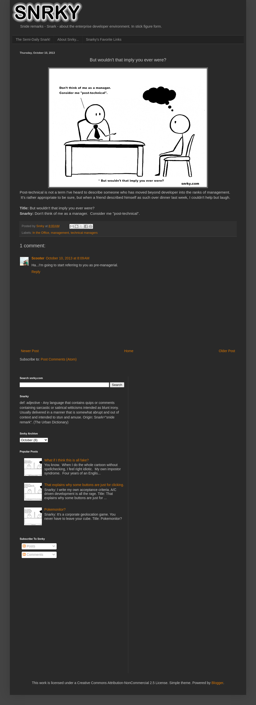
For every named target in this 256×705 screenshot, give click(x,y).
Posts (29, 546)
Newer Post (30, 351)
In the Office (40, 233)
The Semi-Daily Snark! (33, 39)
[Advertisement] (170, 407)
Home (128, 351)
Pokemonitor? (54, 509)
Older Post (227, 351)
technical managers (84, 233)
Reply (36, 272)
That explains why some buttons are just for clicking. (84, 485)
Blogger (217, 683)
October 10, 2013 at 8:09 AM (67, 258)
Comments (33, 555)
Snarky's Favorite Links (103, 39)
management (60, 233)
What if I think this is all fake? (66, 460)
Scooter (38, 258)
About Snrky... (68, 39)
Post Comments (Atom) (59, 359)
